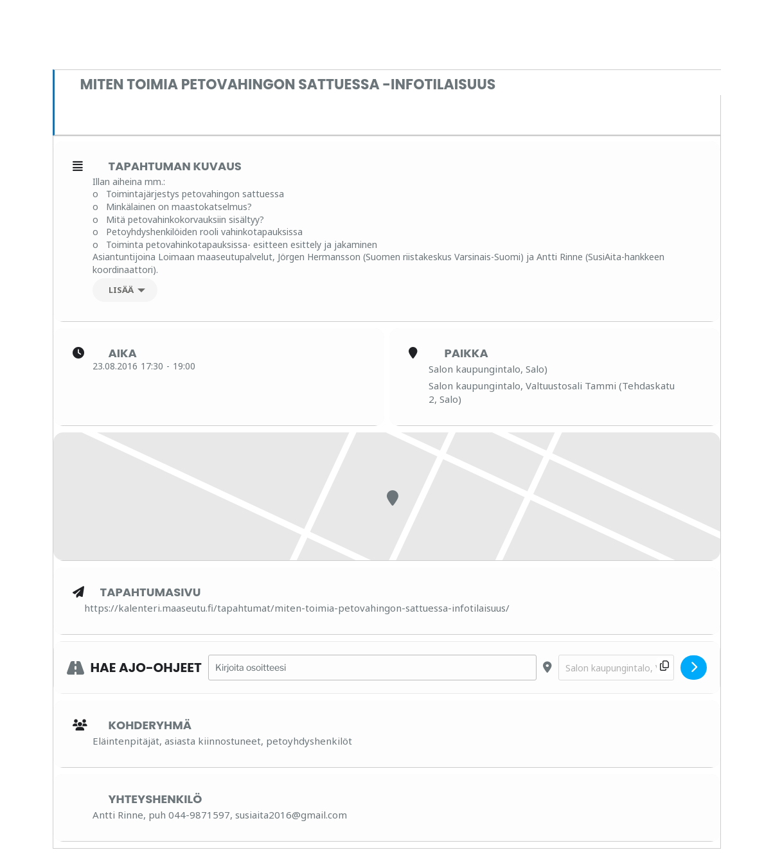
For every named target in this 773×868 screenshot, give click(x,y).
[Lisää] (125, 290)
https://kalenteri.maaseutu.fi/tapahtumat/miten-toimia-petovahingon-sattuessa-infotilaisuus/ (297, 607)
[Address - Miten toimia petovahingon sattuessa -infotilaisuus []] (372, 668)
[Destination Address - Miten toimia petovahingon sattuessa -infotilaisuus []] (616, 668)
